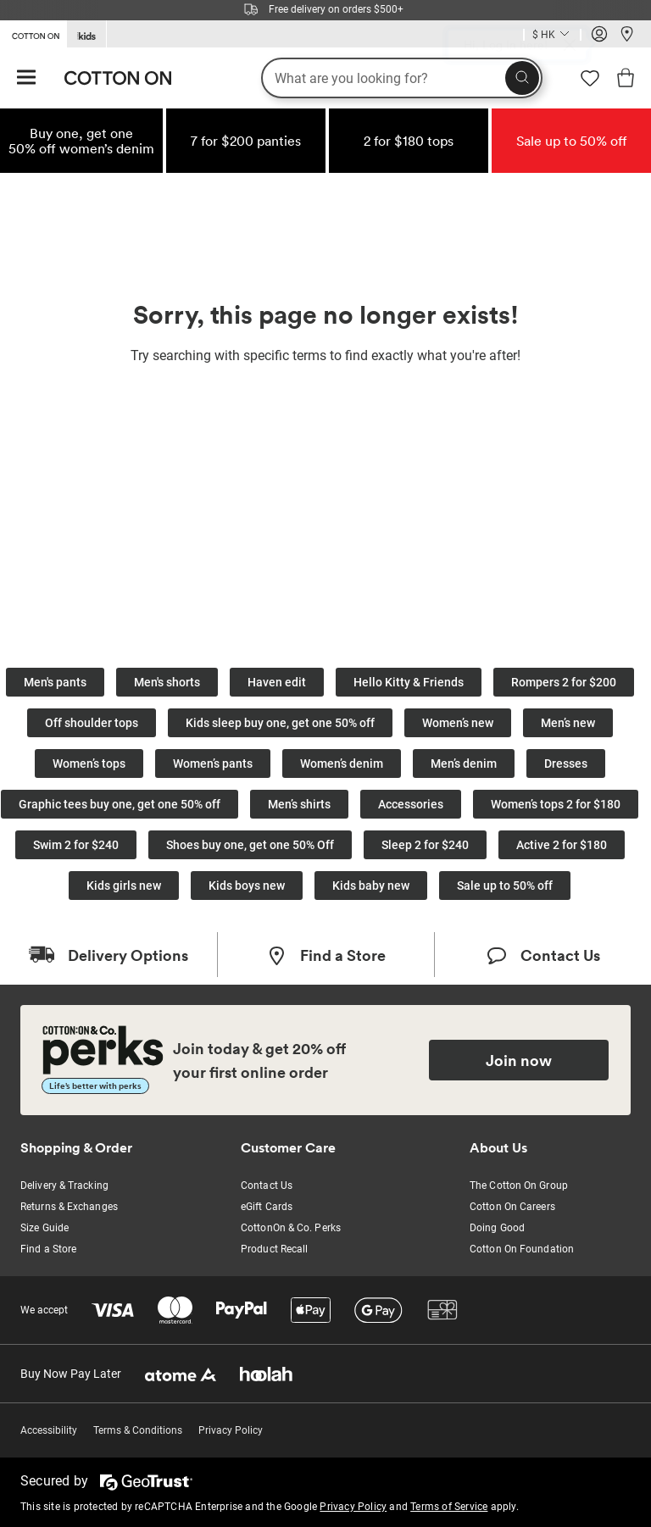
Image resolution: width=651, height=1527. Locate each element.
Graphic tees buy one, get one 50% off (119, 804)
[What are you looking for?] (401, 78)
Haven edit (277, 682)
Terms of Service (448, 1507)
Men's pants (55, 682)
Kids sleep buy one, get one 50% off (280, 723)
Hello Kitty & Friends (408, 682)
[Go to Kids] (86, 34)
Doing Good (497, 1228)
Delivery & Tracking (64, 1185)
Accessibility (48, 1430)
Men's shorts (167, 682)
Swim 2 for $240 (76, 845)
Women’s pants (213, 763)
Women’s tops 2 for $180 (555, 804)
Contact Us (266, 1185)
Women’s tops (89, 763)
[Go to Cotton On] (33, 33)
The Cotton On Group (519, 1185)
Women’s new (457, 723)
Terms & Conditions (137, 1430)
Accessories (410, 804)
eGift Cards (266, 1207)
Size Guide (44, 1228)
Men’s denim (464, 763)
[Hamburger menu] (26, 78)
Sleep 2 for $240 (425, 845)
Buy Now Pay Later (70, 1373)
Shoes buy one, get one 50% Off (250, 845)
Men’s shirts (299, 804)
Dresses (565, 763)
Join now (519, 1060)
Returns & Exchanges (69, 1207)
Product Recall (274, 1249)
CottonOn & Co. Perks (291, 1228)
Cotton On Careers (512, 1207)
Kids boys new (247, 885)
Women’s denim (341, 763)
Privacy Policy (230, 1430)
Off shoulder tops (91, 723)
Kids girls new (123, 885)
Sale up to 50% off (505, 885)
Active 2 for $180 (561, 845)
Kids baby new (370, 885)
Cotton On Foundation (522, 1249)
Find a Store (48, 1249)
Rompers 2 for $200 (563, 682)
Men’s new (568, 723)
